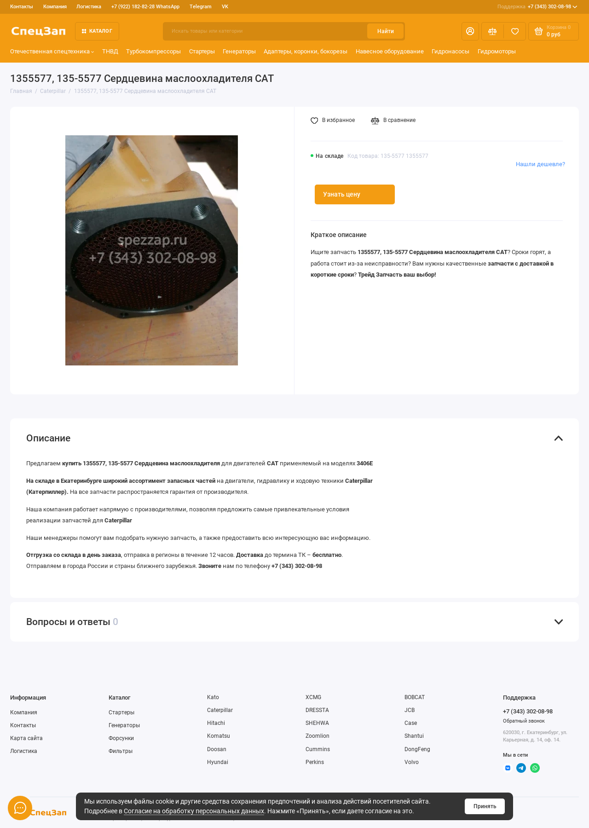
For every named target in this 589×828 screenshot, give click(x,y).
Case (410, 723)
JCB (409, 710)
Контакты (21, 7)
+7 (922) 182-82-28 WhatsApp (145, 7)
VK (225, 7)
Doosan (216, 749)
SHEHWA (317, 723)
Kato (213, 697)
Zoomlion (317, 736)
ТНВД (110, 51)
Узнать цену (341, 194)
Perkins (315, 762)
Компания (55, 7)
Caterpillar (220, 710)
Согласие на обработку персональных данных (194, 811)
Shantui (414, 736)
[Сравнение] (492, 31)
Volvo (411, 762)
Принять (485, 806)
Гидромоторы (497, 51)
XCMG (313, 697)
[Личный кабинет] (470, 31)
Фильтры (121, 751)
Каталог (97, 31)
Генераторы (239, 51)
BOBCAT (414, 697)
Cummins (318, 749)
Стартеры (202, 51)
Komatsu (218, 736)
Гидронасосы (450, 51)
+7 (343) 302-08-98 (537, 7)
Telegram (201, 7)
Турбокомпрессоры (153, 51)
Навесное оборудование (390, 51)
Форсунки (121, 738)
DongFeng (417, 749)
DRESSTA (317, 710)
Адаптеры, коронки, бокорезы (305, 51)
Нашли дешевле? (540, 164)
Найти (385, 31)
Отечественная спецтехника (52, 51)
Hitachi (216, 723)
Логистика (88, 7)
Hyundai (217, 762)
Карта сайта (26, 738)
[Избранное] (514, 31)
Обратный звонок (524, 721)
